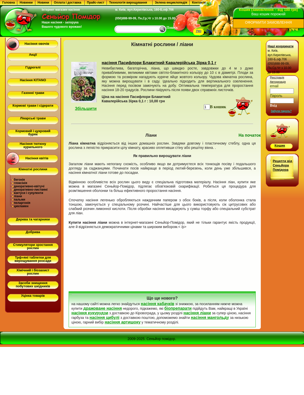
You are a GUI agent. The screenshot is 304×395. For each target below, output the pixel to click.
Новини (43, 2)
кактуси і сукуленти (28, 193)
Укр (198, 31)
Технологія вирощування (128, 2)
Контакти (199, 2)
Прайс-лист (95, 2)
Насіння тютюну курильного (33, 145)
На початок (249, 135)
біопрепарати (178, 308)
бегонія (19, 179)
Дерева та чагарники (33, 219)
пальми (19, 199)
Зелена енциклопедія (171, 2)
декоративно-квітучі (29, 186)
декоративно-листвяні (31, 189)
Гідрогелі (33, 67)
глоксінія (20, 183)
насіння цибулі (104, 317)
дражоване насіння (102, 308)
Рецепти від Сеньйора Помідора (282, 165)
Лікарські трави (33, 118)
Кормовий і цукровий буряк (33, 132)
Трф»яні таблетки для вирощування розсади (32, 259)
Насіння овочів (37, 44)
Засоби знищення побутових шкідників (33, 284)
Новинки (26, 2)
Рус (209, 31)
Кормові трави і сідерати (32, 105)
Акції (33, 55)
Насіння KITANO (33, 80)
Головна (8, 2)
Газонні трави (33, 93)
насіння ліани (197, 313)
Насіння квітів (36, 158)
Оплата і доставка (67, 2)
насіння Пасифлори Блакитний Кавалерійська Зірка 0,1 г (159, 63)
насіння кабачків (157, 304)
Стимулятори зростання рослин (33, 246)
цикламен (21, 206)
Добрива (33, 232)
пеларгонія (22, 203)
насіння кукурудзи (89, 313)
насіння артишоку (123, 322)
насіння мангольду (210, 317)
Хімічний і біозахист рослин (33, 271)
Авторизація (278, 81)
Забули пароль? (281, 110)
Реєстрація (277, 77)
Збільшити (86, 108)
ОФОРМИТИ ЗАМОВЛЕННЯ (268, 22)
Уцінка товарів (33, 296)
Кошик (280, 145)
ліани (18, 196)
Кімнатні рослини (33, 169)
